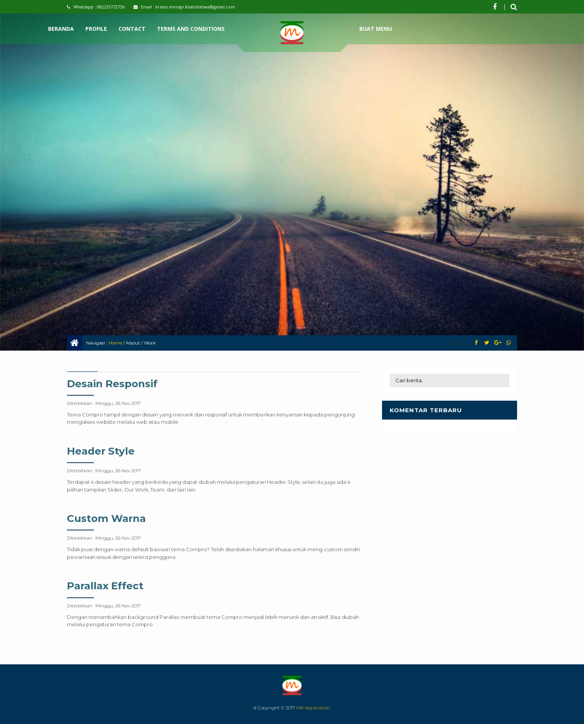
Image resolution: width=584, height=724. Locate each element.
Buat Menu (375, 28)
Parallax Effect (105, 586)
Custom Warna (106, 518)
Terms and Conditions (191, 28)
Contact (131, 28)
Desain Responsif (112, 384)
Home (115, 343)
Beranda (61, 28)
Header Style (101, 451)
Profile (96, 28)
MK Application (313, 708)
